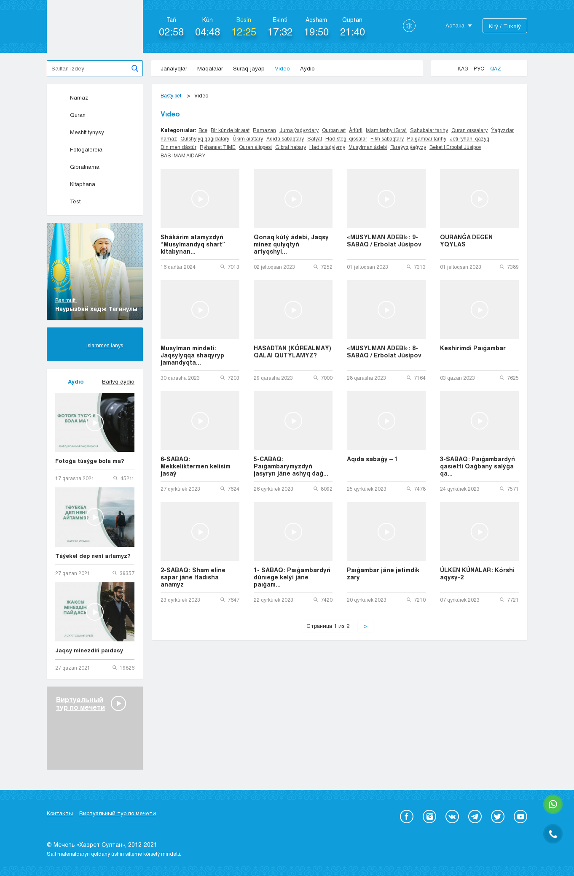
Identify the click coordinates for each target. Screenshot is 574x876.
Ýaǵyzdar (502, 130)
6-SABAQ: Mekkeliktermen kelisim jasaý (196, 466)
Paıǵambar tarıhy (426, 138)
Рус (479, 68)
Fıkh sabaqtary (387, 138)
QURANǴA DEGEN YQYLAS (466, 240)
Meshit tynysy (79, 132)
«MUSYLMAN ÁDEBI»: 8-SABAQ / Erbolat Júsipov (384, 351)
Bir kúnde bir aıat (230, 130)
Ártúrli (355, 130)
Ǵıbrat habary (290, 147)
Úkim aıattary (248, 138)
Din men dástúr (178, 147)
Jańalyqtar (174, 68)
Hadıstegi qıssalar (346, 138)
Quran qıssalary (469, 130)
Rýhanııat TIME (218, 147)
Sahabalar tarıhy (429, 130)
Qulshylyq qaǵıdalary (204, 138)
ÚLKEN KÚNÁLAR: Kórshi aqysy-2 (477, 573)
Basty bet (171, 95)
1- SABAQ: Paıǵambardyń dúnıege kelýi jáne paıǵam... (292, 577)
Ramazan (264, 130)
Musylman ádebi (368, 147)
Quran (70, 115)
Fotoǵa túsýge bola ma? (89, 460)
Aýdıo (307, 68)
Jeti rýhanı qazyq (469, 138)
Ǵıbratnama (77, 167)
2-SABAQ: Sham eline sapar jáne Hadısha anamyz (193, 577)
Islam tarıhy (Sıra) (386, 130)
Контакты (60, 813)
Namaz (71, 97)
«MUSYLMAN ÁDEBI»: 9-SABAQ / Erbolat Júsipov (384, 240)
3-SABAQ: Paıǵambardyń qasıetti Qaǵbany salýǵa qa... (477, 466)
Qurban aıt (334, 130)
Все (202, 130)
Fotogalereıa (78, 149)
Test (67, 201)
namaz (169, 138)
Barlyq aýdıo (118, 381)
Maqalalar (210, 68)
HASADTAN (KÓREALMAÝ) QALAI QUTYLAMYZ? (292, 351)
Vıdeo (282, 68)
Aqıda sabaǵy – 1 (372, 458)
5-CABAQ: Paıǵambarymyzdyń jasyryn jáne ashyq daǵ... (291, 466)
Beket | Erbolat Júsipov (455, 147)
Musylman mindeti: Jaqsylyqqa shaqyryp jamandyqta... (192, 355)
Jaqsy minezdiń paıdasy (89, 650)
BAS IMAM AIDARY (183, 155)
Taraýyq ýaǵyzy (408, 147)
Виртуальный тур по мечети (117, 813)
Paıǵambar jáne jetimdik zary (383, 573)
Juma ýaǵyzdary (299, 130)
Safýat (314, 138)
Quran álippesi (255, 147)
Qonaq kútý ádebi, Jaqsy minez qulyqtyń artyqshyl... (291, 244)
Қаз (463, 68)
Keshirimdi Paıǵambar (473, 347)
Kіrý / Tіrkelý (505, 26)
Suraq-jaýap (249, 68)
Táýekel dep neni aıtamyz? (93, 555)
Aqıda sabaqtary (285, 138)
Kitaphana (75, 184)
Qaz (495, 68)
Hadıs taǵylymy (327, 147)
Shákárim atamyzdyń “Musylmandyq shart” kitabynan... (193, 244)
